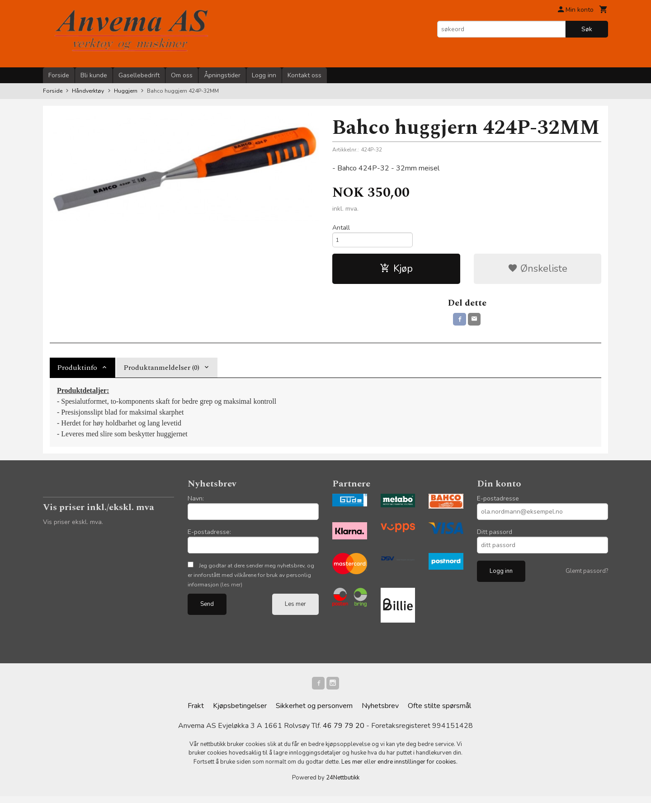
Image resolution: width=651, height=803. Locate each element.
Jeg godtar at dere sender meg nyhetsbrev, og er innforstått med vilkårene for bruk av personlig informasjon (251, 580)
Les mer (295, 609)
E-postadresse (498, 503)
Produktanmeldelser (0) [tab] (161, 372)
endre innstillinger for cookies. (417, 769)
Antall (341, 227)
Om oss (182, 75)
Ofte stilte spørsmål (439, 713)
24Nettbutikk (342, 784)
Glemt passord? (587, 576)
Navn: (196, 503)
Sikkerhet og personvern (314, 713)
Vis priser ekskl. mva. (73, 526)
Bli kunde (93, 75)
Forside (58, 75)
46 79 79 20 (343, 732)
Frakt (196, 713)
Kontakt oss (304, 75)
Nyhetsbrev (380, 713)
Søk (586, 29)
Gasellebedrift (139, 75)
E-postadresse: (209, 536)
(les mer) (231, 589)
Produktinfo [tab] (77, 372)
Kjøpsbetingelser (240, 713)
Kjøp (396, 271)
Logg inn (264, 75)
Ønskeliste (537, 271)
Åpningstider (222, 75)
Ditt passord (494, 536)
